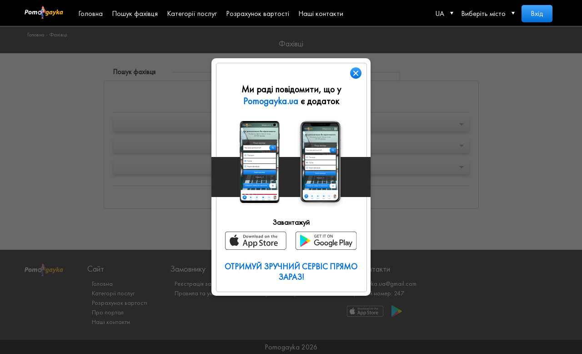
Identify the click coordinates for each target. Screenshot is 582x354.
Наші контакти (320, 13)
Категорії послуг (192, 13)
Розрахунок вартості (257, 13)
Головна (90, 13)
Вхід (537, 13)
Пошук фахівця (135, 13)
